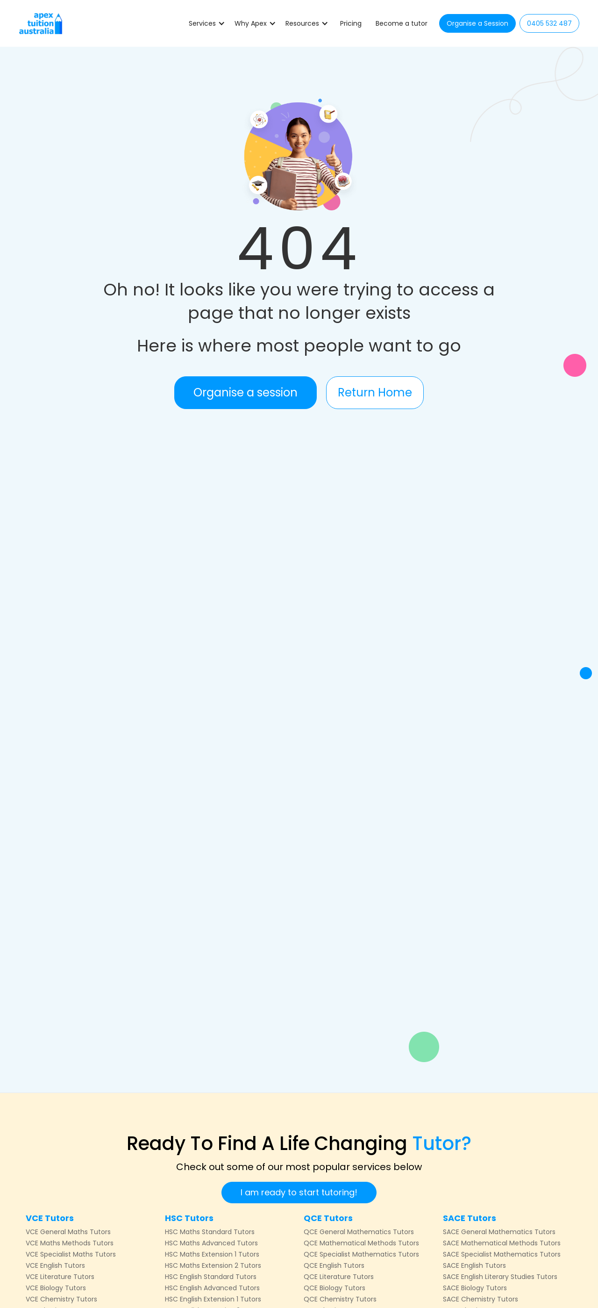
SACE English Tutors (474, 1265)
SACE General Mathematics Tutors (499, 1231)
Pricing (351, 23)
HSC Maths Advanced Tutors (211, 1243)
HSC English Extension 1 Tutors (213, 1299)
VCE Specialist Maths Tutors (71, 1254)
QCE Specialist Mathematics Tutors (361, 1254)
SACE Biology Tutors (475, 1288)
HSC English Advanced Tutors (212, 1288)
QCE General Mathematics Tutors (359, 1231)
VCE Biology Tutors (56, 1288)
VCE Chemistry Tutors (61, 1299)
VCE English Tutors (55, 1265)
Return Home (375, 392)
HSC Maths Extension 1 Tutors (212, 1254)
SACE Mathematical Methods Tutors (502, 1243)
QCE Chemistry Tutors (340, 1299)
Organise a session (245, 392)
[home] (41, 23)
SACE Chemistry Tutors (480, 1299)
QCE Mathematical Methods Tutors (361, 1243)
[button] (207, 23)
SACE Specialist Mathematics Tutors (502, 1254)
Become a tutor (401, 23)
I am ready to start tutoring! (299, 1192)
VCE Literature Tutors (60, 1276)
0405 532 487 (549, 23)
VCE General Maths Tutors (68, 1231)
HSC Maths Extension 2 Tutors (213, 1265)
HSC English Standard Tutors (210, 1276)
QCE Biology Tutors (334, 1288)
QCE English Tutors (334, 1265)
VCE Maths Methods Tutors (70, 1243)
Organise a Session (477, 23)
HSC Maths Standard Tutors (210, 1231)
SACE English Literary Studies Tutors (500, 1276)
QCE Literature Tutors (339, 1276)
